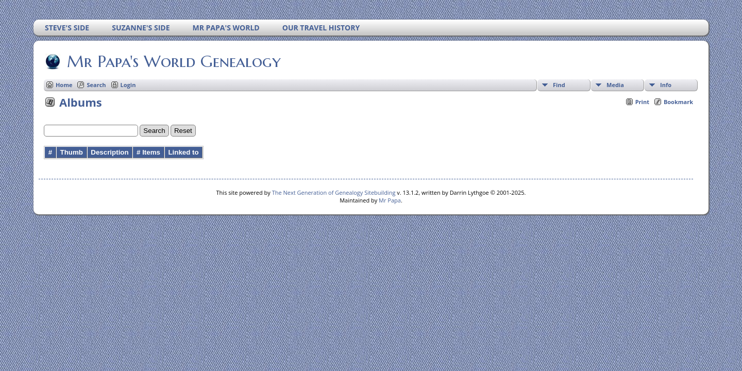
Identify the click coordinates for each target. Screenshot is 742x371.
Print (642, 102)
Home (64, 85)
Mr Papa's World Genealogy (173, 61)
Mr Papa (390, 200)
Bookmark (678, 102)
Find (559, 85)
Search (96, 85)
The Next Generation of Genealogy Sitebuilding (334, 192)
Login (128, 85)
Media (615, 85)
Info (665, 85)
